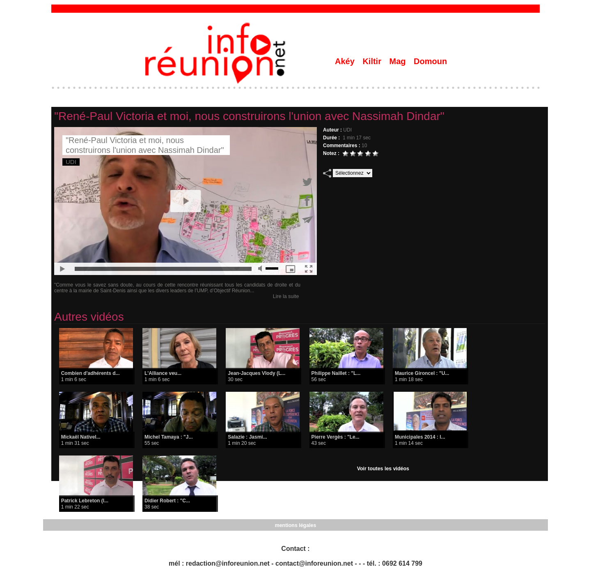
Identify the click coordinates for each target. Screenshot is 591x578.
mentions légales (295, 525)
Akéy (346, 61)
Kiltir (372, 61)
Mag (398, 61)
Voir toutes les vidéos (383, 469)
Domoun (430, 61)
